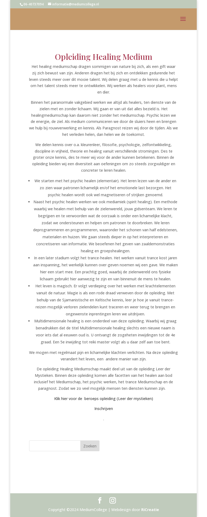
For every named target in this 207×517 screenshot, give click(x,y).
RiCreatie (150, 509)
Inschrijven (103, 408)
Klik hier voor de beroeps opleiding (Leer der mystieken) (103, 398)
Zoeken (89, 446)
